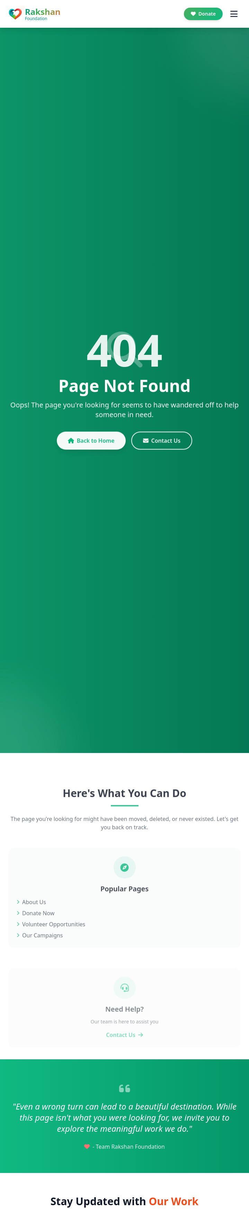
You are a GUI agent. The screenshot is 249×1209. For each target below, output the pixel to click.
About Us (31, 916)
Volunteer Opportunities (51, 939)
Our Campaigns (40, 950)
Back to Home (91, 447)
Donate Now (35, 927)
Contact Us (162, 447)
